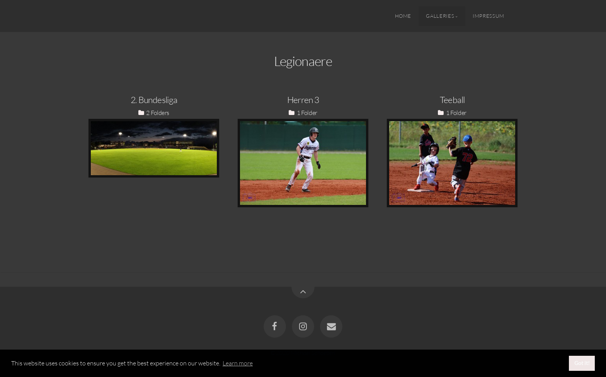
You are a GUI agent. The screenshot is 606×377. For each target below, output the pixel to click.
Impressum (488, 16)
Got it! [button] (582, 363)
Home (403, 16)
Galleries (440, 16)
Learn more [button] (238, 363)
